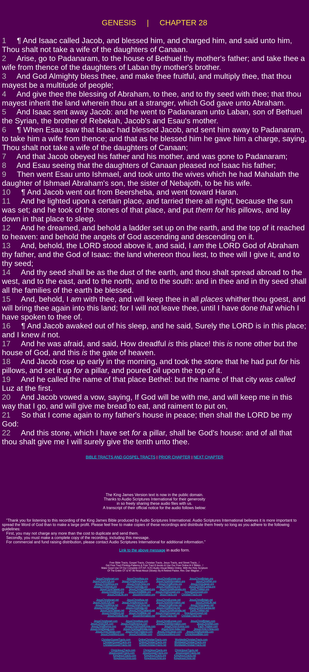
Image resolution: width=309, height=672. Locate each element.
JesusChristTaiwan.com (108, 631)
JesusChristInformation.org (170, 581)
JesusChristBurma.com (103, 626)
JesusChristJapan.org (202, 584)
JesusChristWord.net (113, 613)
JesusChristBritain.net (201, 600)
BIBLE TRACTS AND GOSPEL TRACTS (120, 457)
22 (6, 432)
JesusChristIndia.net (137, 607)
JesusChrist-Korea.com (176, 626)
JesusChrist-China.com (206, 629)
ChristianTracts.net (191, 615)
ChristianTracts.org (192, 594)
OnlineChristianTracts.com (153, 639)
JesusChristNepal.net (105, 607)
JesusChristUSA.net (103, 602)
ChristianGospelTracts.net (117, 645)
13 (6, 245)
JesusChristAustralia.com (200, 631)
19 (6, 379)
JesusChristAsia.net (137, 600)
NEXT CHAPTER (208, 457)
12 (6, 227)
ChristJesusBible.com (196, 634)
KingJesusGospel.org (196, 592)
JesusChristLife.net (206, 602)
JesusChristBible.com (140, 634)
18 (6, 361)
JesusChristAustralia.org (173, 589)
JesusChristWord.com (112, 634)
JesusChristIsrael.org (107, 578)
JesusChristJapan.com (169, 631)
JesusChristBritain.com (202, 621)
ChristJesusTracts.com (123, 650)
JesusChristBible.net (140, 613)
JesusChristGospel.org (167, 592)
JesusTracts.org (168, 594)
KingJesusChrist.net (185, 658)
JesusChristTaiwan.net (112, 610)
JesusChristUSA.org (103, 581)
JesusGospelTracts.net (188, 653)
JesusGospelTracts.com (122, 653)
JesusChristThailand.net (142, 610)
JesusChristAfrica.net (106, 605)
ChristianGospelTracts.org (117, 642)
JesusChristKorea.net (170, 605)
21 (6, 415)
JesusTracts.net (168, 615)
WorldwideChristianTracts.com (191, 639)
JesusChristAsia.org (137, 578)
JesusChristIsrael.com (105, 621)
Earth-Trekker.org (199, 589)
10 (6, 192)
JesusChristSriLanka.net (202, 607)
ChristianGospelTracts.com (115, 639)
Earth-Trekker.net (199, 610)
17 (6, 343)
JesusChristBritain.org (201, 578)
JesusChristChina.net (138, 605)
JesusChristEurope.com (169, 621)
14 (6, 272)
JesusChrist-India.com (173, 629)
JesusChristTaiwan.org (112, 589)
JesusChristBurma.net (168, 607)
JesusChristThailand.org (142, 589)
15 (6, 299)
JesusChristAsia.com (137, 621)
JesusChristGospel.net (167, 613)
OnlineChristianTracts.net (152, 645)
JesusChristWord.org (112, 592)
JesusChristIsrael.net (107, 600)
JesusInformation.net (144, 615)
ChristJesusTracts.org (155, 650)
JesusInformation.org (144, 594)
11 (6, 201)
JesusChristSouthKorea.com (140, 626)
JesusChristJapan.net (202, 605)
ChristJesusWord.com (169, 634)
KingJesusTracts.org (155, 655)
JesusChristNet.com (207, 623)
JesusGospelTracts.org (155, 653)
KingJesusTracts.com (124, 655)
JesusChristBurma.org (168, 586)
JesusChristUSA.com (102, 623)
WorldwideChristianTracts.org (190, 642)
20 (6, 397)
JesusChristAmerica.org (134, 581)
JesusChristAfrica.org (106, 584)
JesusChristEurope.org (168, 578)
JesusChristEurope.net (168, 600)
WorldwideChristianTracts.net (190, 645)
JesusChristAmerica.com (134, 623)
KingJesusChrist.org (155, 658)
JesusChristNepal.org (105, 586)
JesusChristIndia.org (136, 586)
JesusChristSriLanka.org (202, 586)
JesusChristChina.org (138, 584)
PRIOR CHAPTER (174, 457)
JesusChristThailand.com (139, 631)
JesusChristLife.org (117, 594)
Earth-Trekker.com (208, 626)
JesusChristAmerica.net (134, 602)
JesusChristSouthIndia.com (138, 629)
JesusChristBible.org (140, 592)
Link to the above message (142, 550)
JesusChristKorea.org (170, 584)
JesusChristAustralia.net (173, 610)
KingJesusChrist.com (124, 658)
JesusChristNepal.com (102, 629)
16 (6, 325)
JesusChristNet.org (206, 581)
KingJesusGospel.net (195, 613)
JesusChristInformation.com (171, 623)
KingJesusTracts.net (185, 655)
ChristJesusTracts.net (186, 650)
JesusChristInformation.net (170, 602)
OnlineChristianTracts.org (152, 642)
